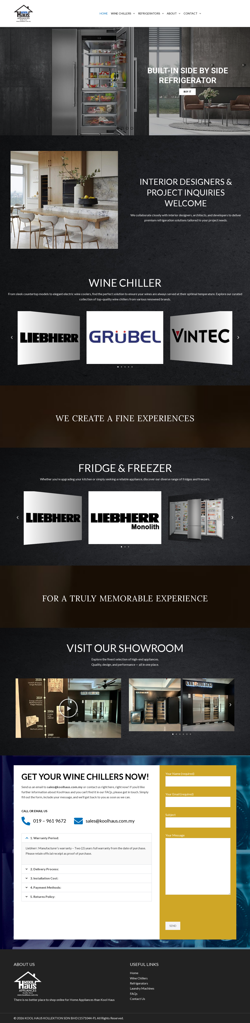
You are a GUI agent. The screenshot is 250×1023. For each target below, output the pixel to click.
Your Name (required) (197, 779)
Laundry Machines (142, 988)
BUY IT (187, 91)
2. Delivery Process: (44, 869)
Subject (197, 820)
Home (104, 13)
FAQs (134, 993)
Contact (192, 13)
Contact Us (137, 999)
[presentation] (195, 908)
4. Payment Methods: (45, 887)
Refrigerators (151, 13)
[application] (133, 13)
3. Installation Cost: (44, 878)
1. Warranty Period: (44, 838)
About (173, 13)
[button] (118, 366)
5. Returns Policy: (42, 896)
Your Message (197, 864)
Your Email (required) (197, 799)
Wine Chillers (123, 13)
